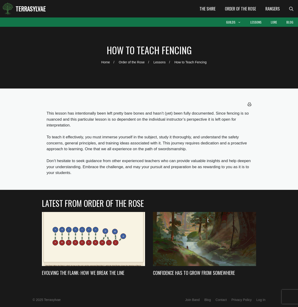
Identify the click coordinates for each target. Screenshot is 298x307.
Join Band (192, 300)
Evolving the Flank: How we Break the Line (83, 272)
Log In (260, 300)
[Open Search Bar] (291, 8)
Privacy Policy (241, 300)
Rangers (272, 9)
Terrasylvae (31, 8)
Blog (289, 22)
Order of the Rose (240, 9)
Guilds (236, 22)
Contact (221, 300)
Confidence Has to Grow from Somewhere (194, 272)
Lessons (255, 22)
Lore (274, 22)
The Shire (208, 9)
